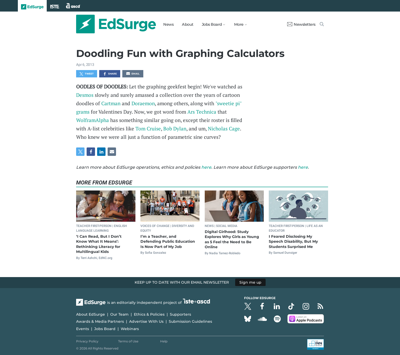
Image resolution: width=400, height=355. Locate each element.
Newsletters (301, 24)
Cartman (110, 103)
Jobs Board (104, 328)
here (206, 167)
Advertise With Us (146, 321)
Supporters (180, 314)
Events (82, 328)
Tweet (87, 74)
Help (163, 341)
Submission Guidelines (190, 321)
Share (110, 74)
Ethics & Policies (149, 314)
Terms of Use (128, 341)
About (187, 24)
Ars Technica (201, 111)
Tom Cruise (148, 128)
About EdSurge (90, 314)
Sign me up (250, 282)
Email (132, 74)
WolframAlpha (92, 120)
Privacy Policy (87, 341)
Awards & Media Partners (100, 321)
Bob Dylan (174, 128)
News (168, 24)
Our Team (119, 314)
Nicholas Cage (224, 128)
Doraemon (143, 103)
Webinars (130, 328)
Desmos (84, 95)
